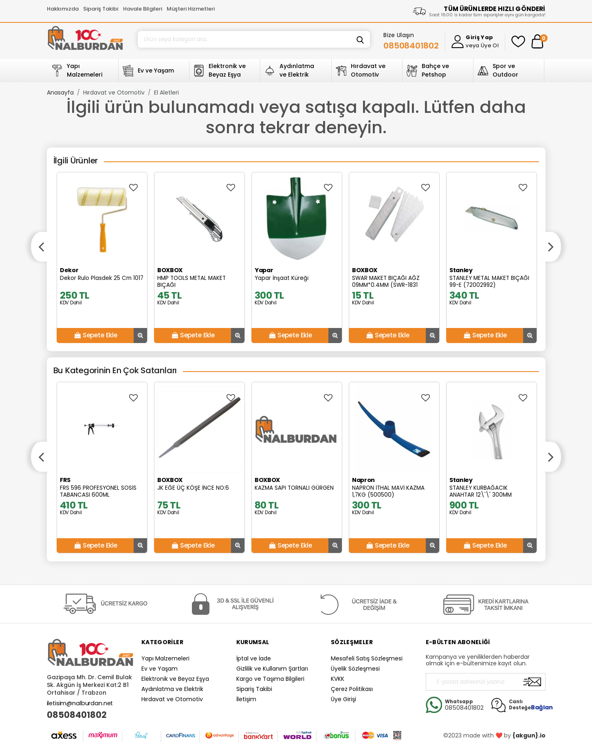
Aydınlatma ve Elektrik (172, 689)
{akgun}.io (529, 735)
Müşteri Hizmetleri (191, 9)
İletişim (246, 699)
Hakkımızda (63, 9)
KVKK (337, 679)
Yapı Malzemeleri (165, 658)
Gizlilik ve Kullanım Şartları (272, 669)
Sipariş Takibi (100, 9)
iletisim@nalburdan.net (80, 703)
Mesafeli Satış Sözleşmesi (367, 658)
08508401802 (77, 715)
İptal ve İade (253, 658)
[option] (102, 257)
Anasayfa (60, 92)
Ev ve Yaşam (159, 669)
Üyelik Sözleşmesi (355, 669)
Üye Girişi (343, 699)
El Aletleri (166, 92)
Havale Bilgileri (142, 9)
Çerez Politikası (352, 689)
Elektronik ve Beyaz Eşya (175, 679)
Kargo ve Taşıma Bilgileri (270, 679)
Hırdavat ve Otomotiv (114, 92)
